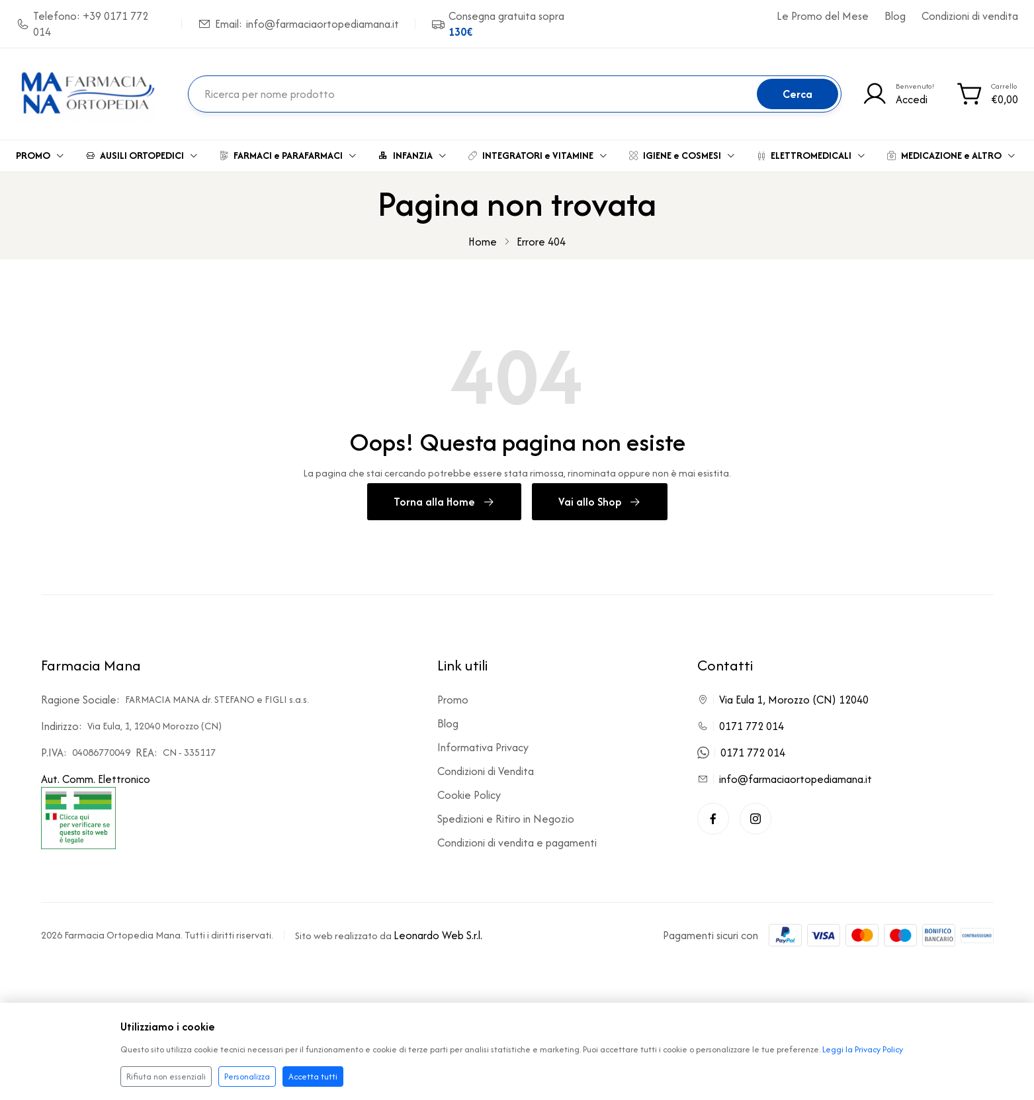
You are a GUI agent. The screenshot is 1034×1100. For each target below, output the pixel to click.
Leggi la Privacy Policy (862, 1049)
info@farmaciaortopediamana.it (795, 779)
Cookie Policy (469, 795)
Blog (895, 16)
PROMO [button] (40, 155)
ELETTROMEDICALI (811, 155)
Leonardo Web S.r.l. (438, 935)
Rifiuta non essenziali (166, 1076)
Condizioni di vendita (970, 16)
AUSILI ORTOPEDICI (142, 155)
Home (482, 242)
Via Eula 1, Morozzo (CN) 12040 (794, 700)
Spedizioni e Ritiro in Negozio (505, 819)
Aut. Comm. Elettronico (95, 810)
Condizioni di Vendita (485, 771)
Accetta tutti (312, 1076)
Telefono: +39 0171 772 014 (82, 24)
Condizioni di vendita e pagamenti (517, 842)
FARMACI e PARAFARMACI (288, 155)
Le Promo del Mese (823, 16)
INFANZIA (412, 155)
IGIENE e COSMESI (682, 155)
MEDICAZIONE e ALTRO (951, 155)
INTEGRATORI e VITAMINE (538, 155)
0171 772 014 (751, 726)
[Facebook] (713, 819)
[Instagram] (755, 819)
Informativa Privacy (483, 747)
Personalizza (247, 1076)
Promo (452, 700)
